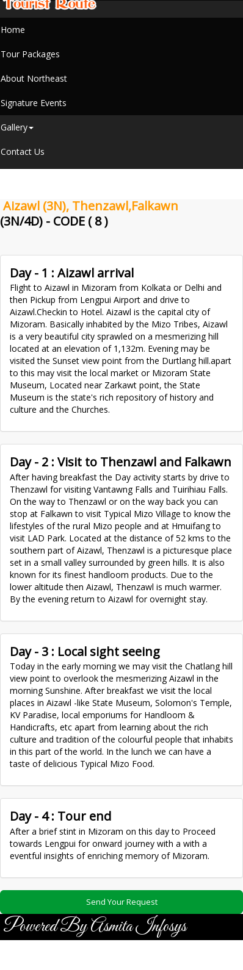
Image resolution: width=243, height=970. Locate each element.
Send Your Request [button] (122, 901)
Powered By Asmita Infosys (94, 926)
